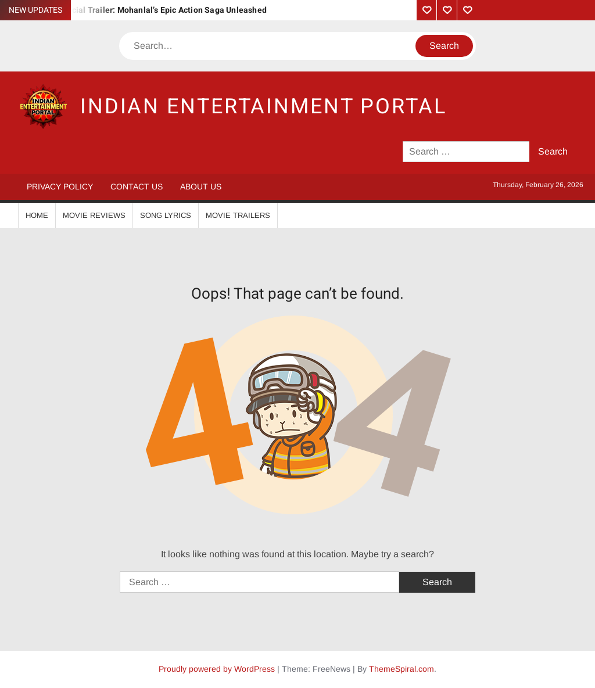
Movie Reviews (94, 215)
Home (37, 215)
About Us (200, 186)
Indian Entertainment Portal (263, 106)
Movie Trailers (238, 215)
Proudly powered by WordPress (217, 668)
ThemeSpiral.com (401, 668)
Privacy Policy (60, 186)
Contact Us (136, 186)
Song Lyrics (165, 215)
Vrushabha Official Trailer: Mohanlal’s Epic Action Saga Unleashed (141, 10)
